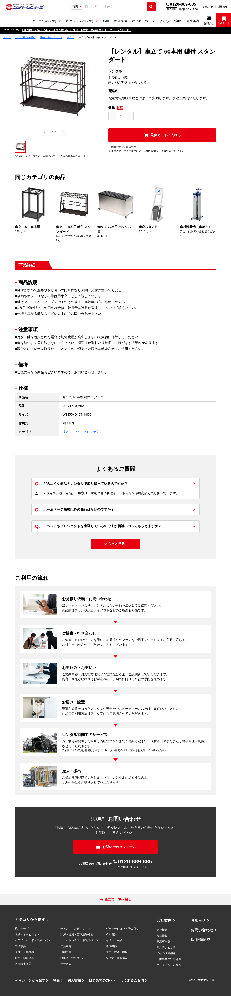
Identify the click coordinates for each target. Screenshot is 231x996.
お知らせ (208, 6)
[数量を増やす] (130, 116)
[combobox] (115, 7)
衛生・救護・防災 (117, 952)
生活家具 (20, 946)
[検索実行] (151, 6)
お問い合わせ (202, 930)
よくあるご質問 (132, 980)
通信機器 (111, 946)
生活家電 (65, 946)
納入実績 (74, 980)
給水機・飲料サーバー (74, 957)
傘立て (97, 431)
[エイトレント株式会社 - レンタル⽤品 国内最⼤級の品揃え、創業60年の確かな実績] (25, 6)
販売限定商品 (23, 963)
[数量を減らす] (112, 116)
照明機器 (65, 952)
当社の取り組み (166, 953)
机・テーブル (23, 928)
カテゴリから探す (30, 920)
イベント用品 (114, 940)
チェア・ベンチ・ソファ (75, 928)
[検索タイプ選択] (77, 7)
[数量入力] (121, 116)
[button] (20, 147)
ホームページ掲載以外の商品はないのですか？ (74, 510)
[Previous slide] (45, 132)
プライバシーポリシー (170, 965)
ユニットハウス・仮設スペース (79, 940)
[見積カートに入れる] (162, 135)
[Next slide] (63, 132)
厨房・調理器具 (24, 957)
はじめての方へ (101, 980)
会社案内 (164, 920)
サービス (65, 963)
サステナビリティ (167, 947)
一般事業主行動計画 (169, 959)
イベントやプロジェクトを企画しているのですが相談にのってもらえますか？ (98, 526)
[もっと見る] (115, 544)
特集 (56, 980)
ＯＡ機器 (111, 934)
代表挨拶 (162, 935)
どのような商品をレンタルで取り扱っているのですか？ (81, 484)
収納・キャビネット (76, 431)
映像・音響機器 (24, 952)
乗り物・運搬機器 (117, 957)
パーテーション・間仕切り (122, 928)
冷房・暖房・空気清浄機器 (76, 934)
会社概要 (162, 929)
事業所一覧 (163, 941)
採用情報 (223, 6)
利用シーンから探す (30, 980)
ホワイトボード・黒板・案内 (32, 940)
